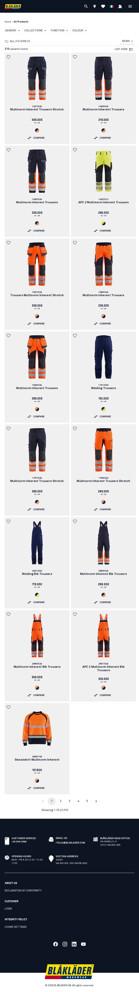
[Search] (86, 6)
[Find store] (94, 7)
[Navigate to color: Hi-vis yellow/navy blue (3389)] (103, 223)
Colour (80, 30)
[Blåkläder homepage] (13, 6)
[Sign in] (120, 7)
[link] (37, 98)
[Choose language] (111, 6)
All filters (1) (17, 41)
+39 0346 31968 (19, 841)
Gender (13, 30)
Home (8, 22)
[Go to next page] (96, 801)
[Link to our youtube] (83, 944)
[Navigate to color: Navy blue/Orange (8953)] (37, 130)
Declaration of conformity (23, 890)
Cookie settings (16, 927)
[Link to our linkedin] (74, 944)
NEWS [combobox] (126, 41)
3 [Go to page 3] (69, 801)
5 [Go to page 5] (87, 801)
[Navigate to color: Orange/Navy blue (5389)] (37, 316)
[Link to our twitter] (65, 944)
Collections (36, 30)
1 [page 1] (52, 801)
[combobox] (127, 41)
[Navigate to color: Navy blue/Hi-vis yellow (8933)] (103, 409)
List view (124, 49)
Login (8, 909)
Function (60, 30)
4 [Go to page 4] (78, 801)
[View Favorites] (103, 6)
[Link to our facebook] (55, 944)
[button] (9, 57)
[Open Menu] (130, 6)
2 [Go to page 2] (60, 801)
